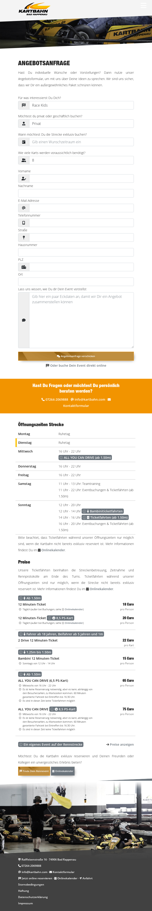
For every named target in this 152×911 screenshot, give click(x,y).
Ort (20, 274)
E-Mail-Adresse (28, 200)
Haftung (23, 891)
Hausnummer (27, 245)
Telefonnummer (29, 215)
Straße (22, 230)
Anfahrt (88, 878)
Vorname (24, 171)
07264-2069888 (57, 399)
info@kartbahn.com (90, 399)
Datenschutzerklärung (33, 897)
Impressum (25, 903)
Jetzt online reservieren (37, 878)
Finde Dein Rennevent (34, 771)
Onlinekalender (62, 771)
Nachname (25, 186)
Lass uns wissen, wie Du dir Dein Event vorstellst (52, 289)
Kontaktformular (76, 406)
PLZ (20, 259)
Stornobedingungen (31, 884)
